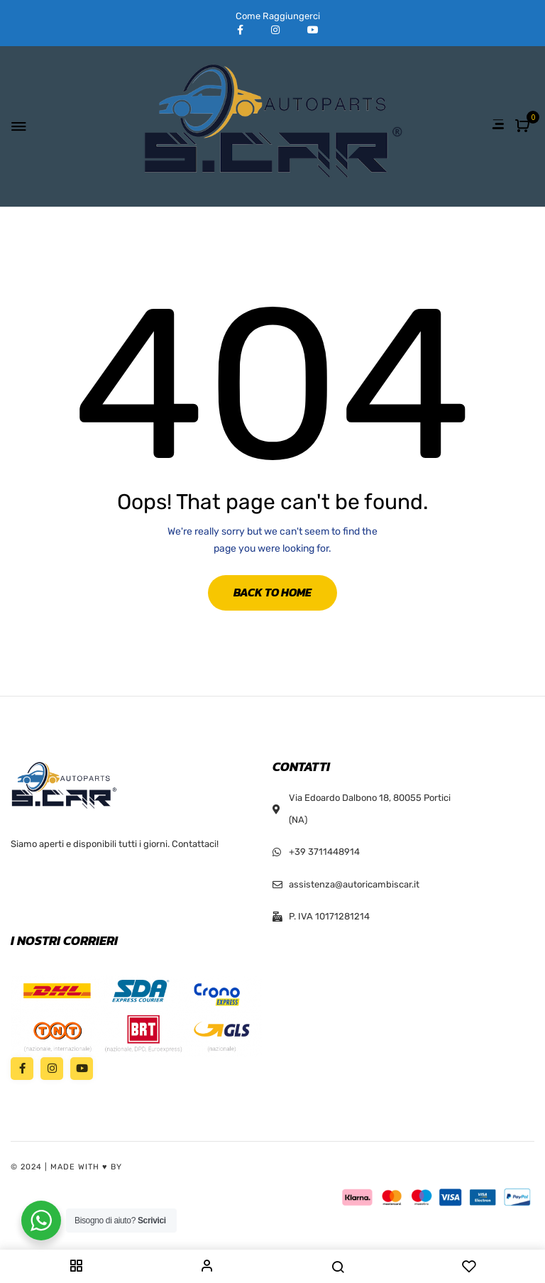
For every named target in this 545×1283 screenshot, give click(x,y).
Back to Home (272, 592)
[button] (524, 126)
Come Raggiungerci (278, 16)
